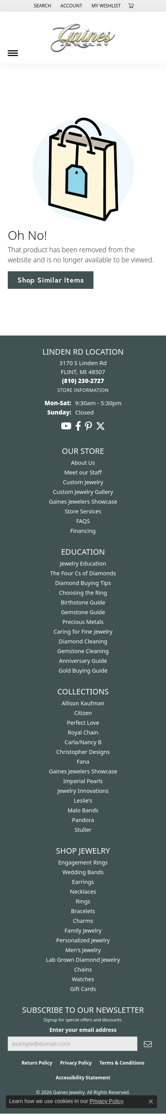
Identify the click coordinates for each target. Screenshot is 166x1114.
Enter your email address (83, 1029)
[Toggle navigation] (13, 50)
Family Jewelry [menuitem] (83, 930)
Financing (82, 530)
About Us (83, 462)
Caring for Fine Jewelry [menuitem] (83, 631)
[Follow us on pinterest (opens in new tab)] (88, 426)
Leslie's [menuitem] (83, 800)
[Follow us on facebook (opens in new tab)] (78, 426)
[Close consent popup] (151, 1101)
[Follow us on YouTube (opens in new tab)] (66, 426)
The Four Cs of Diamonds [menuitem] (83, 573)
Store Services (83, 511)
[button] (41, 6)
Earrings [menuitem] (83, 882)
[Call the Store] (83, 381)
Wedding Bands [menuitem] (83, 872)
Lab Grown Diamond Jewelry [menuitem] (83, 959)
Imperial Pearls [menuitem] (83, 781)
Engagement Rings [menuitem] (83, 862)
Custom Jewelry (83, 482)
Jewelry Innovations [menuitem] (83, 790)
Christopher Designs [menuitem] (83, 752)
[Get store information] (83, 390)
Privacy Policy (76, 1063)
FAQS (83, 521)
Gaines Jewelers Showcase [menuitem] (83, 771)
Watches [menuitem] (83, 979)
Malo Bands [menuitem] (82, 810)
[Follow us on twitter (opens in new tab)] (100, 426)
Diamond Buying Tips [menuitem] (83, 583)
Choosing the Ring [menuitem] (83, 592)
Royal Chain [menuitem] (83, 732)
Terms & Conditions (122, 1063)
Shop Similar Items (50, 280)
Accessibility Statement (83, 1077)
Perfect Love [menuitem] (83, 722)
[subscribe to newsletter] (147, 1044)
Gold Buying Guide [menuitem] (83, 670)
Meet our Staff (83, 472)
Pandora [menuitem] (83, 820)
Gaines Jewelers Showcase (83, 501)
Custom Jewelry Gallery (83, 492)
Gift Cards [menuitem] (83, 989)
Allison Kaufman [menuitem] (83, 703)
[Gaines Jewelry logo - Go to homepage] (83, 38)
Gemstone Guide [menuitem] (83, 612)
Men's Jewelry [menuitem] (83, 950)
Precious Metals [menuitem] (83, 622)
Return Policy (36, 1063)
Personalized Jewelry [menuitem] (83, 940)
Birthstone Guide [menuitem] (83, 602)
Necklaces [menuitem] (83, 891)
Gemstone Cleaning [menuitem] (83, 651)
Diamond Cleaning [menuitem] (83, 641)
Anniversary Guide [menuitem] (83, 660)
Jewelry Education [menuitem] (83, 563)
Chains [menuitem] (83, 969)
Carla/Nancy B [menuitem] (83, 742)
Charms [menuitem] (83, 920)
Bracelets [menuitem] (83, 911)
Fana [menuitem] (83, 761)
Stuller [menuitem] (82, 829)
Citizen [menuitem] (83, 713)
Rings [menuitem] (83, 901)
